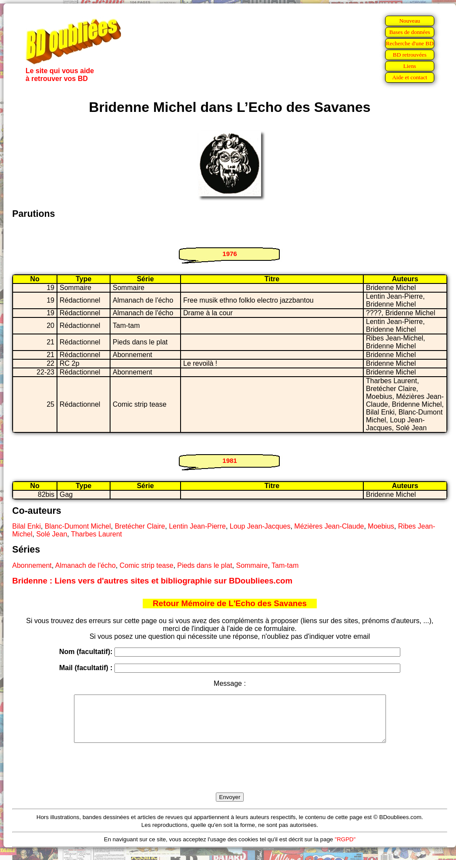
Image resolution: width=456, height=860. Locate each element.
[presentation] (230, 778)
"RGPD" (345, 848)
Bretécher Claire (140, 526)
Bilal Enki (26, 526)
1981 (229, 460)
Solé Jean (51, 534)
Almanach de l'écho (85, 565)
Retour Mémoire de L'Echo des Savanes (230, 603)
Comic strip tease (147, 565)
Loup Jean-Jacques (260, 526)
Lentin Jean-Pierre (197, 526)
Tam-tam (285, 565)
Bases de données (409, 32)
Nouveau (409, 20)
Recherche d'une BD (410, 43)
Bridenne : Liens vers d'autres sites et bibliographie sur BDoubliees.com (152, 580)
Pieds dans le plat (204, 565)
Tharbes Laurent (96, 534)
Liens (409, 66)
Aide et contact (409, 77)
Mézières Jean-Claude (329, 526)
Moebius (381, 526)
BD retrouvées (409, 54)
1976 (229, 253)
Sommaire (252, 565)
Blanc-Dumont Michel (78, 526)
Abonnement (32, 565)
